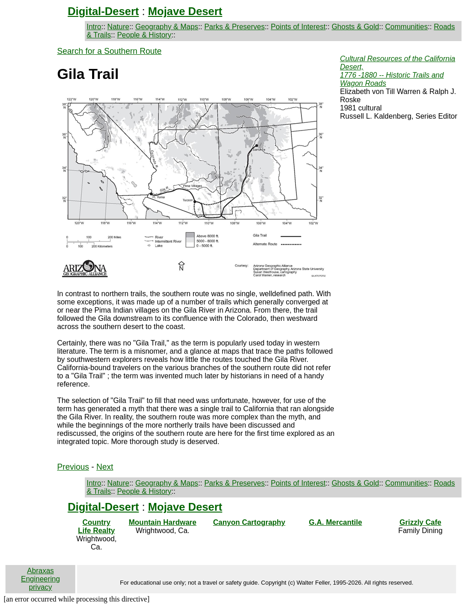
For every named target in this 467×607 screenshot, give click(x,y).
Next (104, 466)
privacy (40, 587)
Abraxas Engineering (40, 575)
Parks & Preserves (234, 27)
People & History (144, 35)
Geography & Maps (166, 27)
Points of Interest (298, 27)
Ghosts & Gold (355, 27)
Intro (94, 27)
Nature (118, 27)
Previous (73, 466)
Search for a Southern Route (109, 51)
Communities (406, 27)
